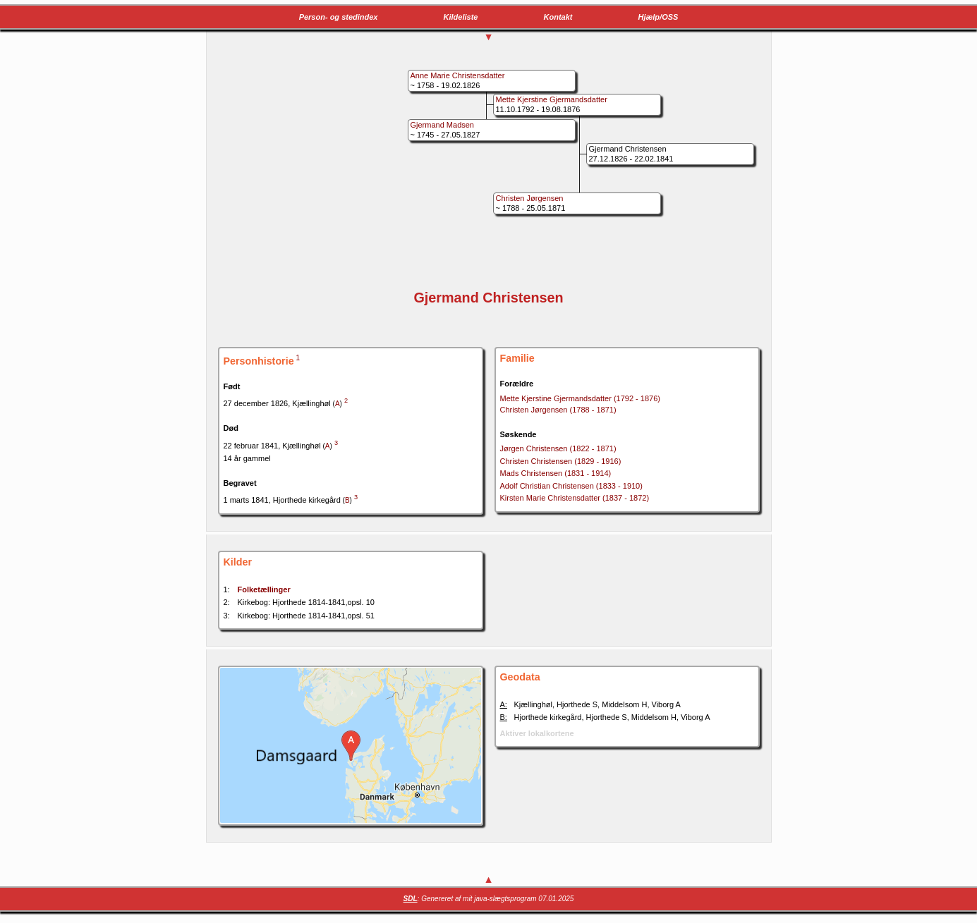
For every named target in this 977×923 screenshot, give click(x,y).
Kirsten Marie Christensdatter (575, 498)
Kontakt (558, 17)
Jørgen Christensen (558, 448)
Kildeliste (461, 17)
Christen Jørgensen (558, 409)
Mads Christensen (556, 473)
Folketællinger (264, 589)
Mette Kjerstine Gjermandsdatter (580, 398)
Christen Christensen (560, 461)
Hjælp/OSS (658, 17)
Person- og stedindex (338, 17)
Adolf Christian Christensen (571, 486)
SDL (410, 899)
